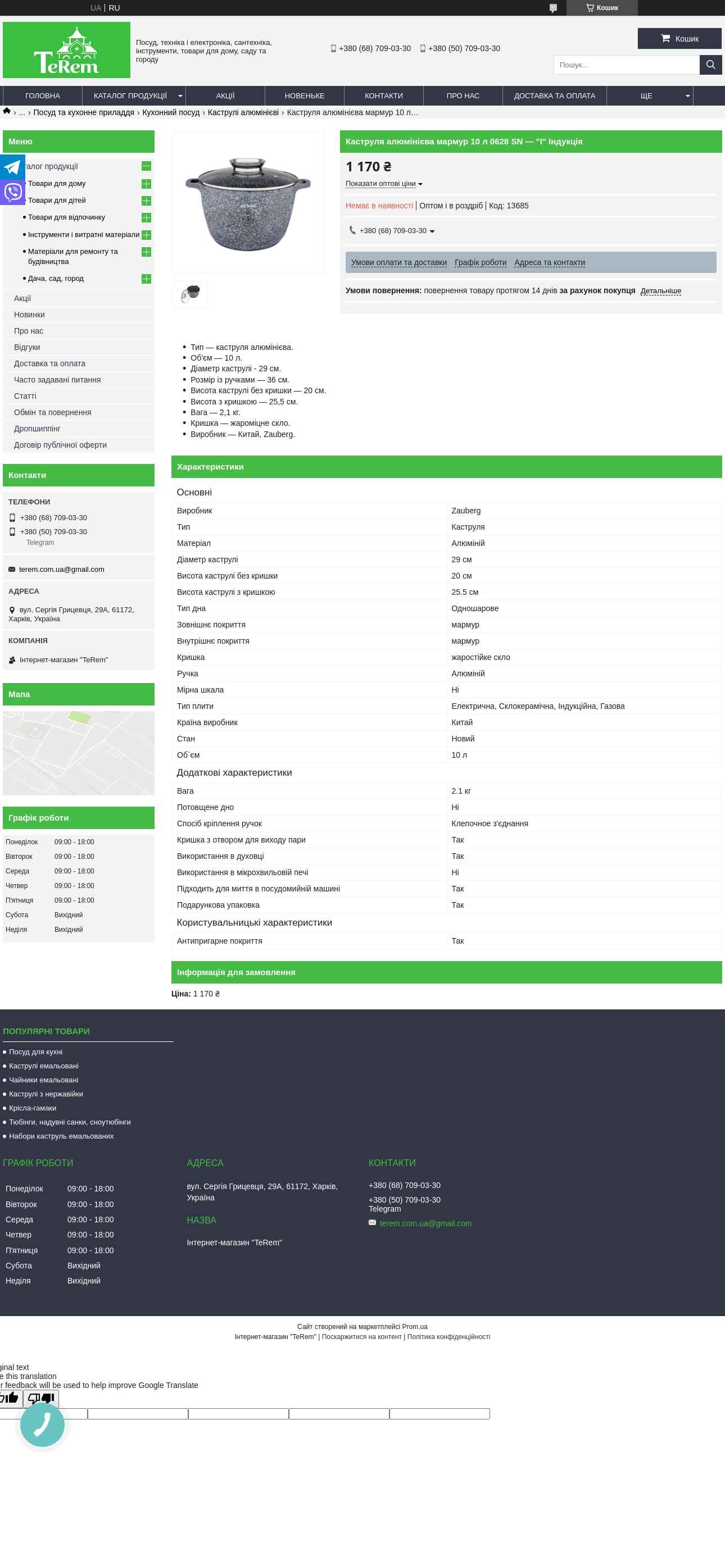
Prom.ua (415, 1327)
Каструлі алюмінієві (243, 112)
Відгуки (27, 347)
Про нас (463, 96)
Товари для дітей (57, 200)
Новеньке (305, 96)
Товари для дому (56, 183)
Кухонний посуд (171, 112)
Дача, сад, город (56, 278)
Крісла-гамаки (32, 1108)
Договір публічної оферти (60, 444)
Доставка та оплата (554, 96)
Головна (42, 96)
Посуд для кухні (35, 1052)
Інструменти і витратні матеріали (83, 234)
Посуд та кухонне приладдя (84, 112)
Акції (225, 96)
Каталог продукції (130, 96)
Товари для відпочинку (66, 217)
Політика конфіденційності (449, 1337)
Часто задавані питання (57, 379)
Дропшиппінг (37, 428)
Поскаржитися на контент (362, 1337)
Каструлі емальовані (44, 1066)
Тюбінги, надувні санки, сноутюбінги (70, 1122)
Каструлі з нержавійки (46, 1094)
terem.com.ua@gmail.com (62, 569)
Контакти (384, 96)
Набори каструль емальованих (61, 1136)
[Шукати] (711, 65)
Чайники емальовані (43, 1080)
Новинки (29, 314)
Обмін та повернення (53, 412)
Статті (25, 396)
